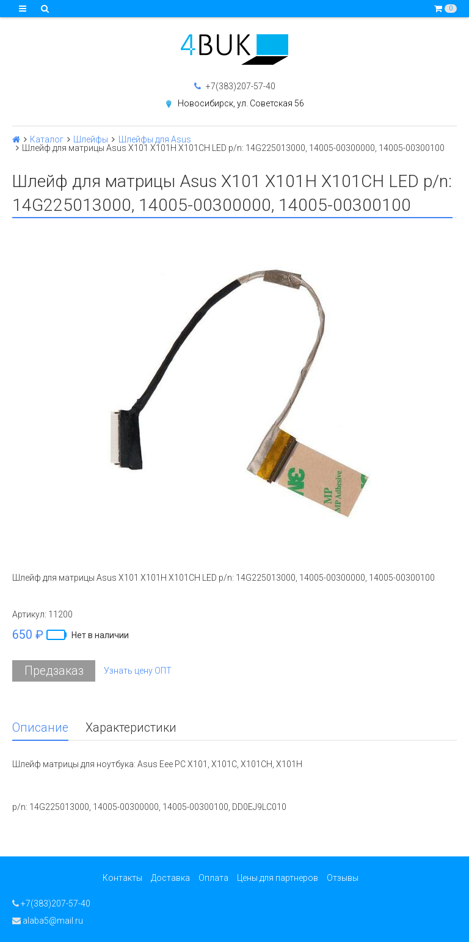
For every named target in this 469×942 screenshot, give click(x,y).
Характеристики (130, 728)
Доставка (170, 878)
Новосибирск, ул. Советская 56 (241, 103)
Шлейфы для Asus (154, 139)
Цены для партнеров (277, 878)
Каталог (47, 139)
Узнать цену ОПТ (138, 670)
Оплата (213, 878)
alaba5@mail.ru (47, 920)
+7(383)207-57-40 (234, 86)
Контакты (122, 878)
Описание (40, 728)
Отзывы (342, 878)
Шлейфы (90, 139)
